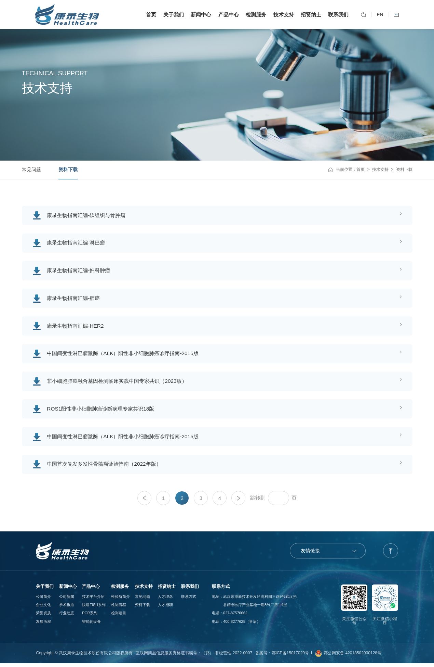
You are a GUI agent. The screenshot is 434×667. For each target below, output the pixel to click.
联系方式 (188, 600)
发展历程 (43, 625)
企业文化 (43, 608)
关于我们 (172, 14)
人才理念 (165, 600)
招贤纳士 (310, 14)
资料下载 (68, 169)
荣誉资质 (43, 617)
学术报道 (66, 608)
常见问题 (31, 169)
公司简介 (43, 600)
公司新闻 (66, 600)
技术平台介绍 (93, 600)
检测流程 (118, 608)
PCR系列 (89, 617)
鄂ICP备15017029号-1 (292, 656)
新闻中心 (200, 14)
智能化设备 (91, 625)
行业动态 (66, 617)
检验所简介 (120, 600)
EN (379, 14)
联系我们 (337, 14)
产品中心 (227, 14)
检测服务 (255, 14)
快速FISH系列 (94, 608)
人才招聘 (165, 608)
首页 (150, 14)
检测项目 (118, 617)
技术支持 (282, 14)
